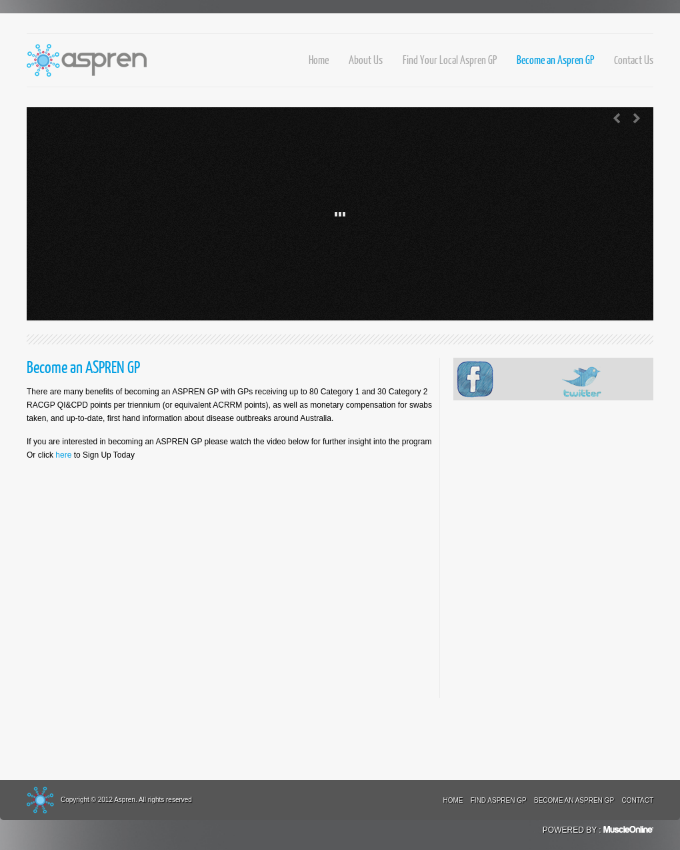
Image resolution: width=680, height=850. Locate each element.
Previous (616, 118)
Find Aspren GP (499, 800)
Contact (637, 800)
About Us (366, 60)
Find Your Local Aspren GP (450, 60)
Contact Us (633, 60)
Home (319, 60)
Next (636, 118)
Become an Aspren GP (555, 60)
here (63, 455)
